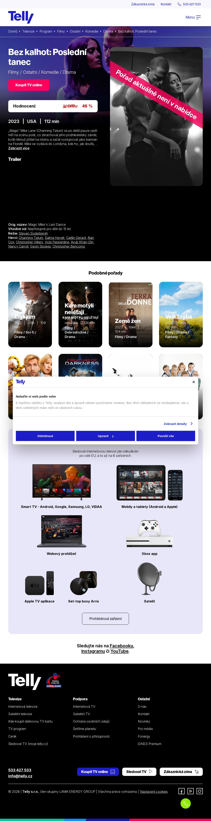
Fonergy (144, 736)
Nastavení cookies (154, 791)
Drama (108, 31)
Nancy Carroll (18, 246)
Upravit (106, 436)
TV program (17, 729)
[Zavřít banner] (193, 382)
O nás (142, 706)
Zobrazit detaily (175, 423)
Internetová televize (23, 706)
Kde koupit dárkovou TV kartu (30, 721)
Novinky (144, 721)
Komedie (91, 31)
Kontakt (166, 4)
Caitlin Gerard (76, 238)
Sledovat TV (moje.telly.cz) (28, 744)
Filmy (61, 31)
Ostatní (75, 31)
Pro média (145, 729)
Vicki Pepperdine (57, 242)
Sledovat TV (139, 771)
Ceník (12, 736)
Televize (28, 31)
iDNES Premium (149, 744)
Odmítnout (45, 436)
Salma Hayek (54, 238)
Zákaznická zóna (143, 4)
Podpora (80, 699)
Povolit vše (166, 436)
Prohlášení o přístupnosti (91, 736)
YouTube (119, 651)
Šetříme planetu (84, 729)
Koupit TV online (28, 85)
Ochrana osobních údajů (91, 721)
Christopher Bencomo (69, 246)
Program (46, 31)
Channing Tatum (31, 238)
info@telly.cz (20, 776)
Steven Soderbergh (33, 233)
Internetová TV (84, 706)
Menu (193, 17)
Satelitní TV (81, 714)
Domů (12, 31)
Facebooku (121, 645)
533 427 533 (19, 770)
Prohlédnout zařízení (105, 618)
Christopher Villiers (29, 242)
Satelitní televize (20, 714)
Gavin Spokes (40, 246)
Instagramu (93, 651)
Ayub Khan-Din (82, 242)
